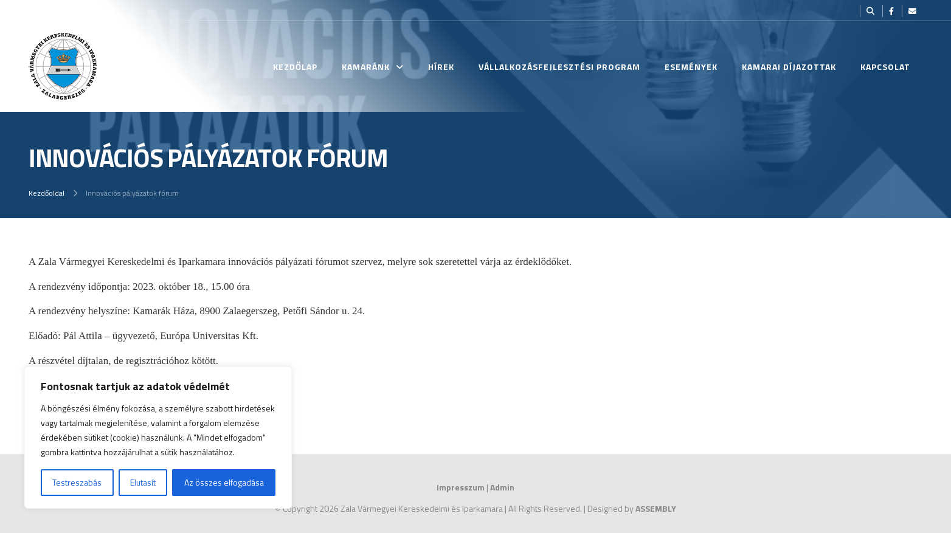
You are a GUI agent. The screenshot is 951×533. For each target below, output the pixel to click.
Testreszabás (77, 482)
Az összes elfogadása (224, 482)
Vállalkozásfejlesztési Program (559, 66)
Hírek (441, 66)
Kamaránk (366, 66)
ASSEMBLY (655, 508)
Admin (502, 487)
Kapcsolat (885, 66)
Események (691, 66)
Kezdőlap (295, 66)
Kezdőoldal (46, 193)
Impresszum (461, 487)
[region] (158, 437)
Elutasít (143, 482)
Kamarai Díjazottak (789, 66)
